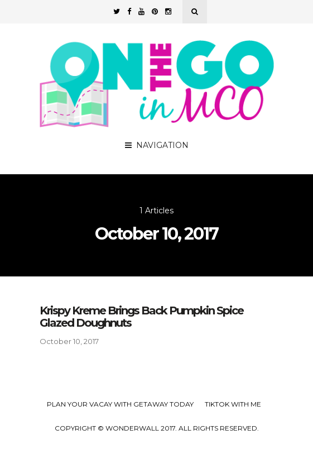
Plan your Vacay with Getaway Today (120, 404)
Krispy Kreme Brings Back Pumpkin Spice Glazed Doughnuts (141, 316)
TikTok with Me (233, 404)
